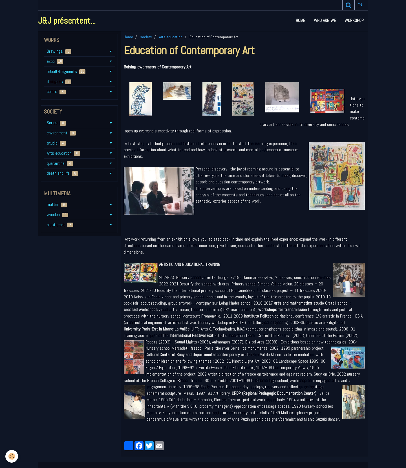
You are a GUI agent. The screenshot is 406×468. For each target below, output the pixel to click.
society (146, 36)
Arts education (170, 36)
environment (61, 133)
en (360, 5)
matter (57, 204)
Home (300, 20)
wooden (57, 215)
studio (56, 143)
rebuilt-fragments (66, 71)
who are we (325, 20)
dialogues (59, 82)
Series (56, 123)
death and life (62, 173)
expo (55, 61)
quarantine (60, 163)
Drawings (59, 51)
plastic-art (60, 225)
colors (56, 91)
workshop (354, 20)
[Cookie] (12, 456)
